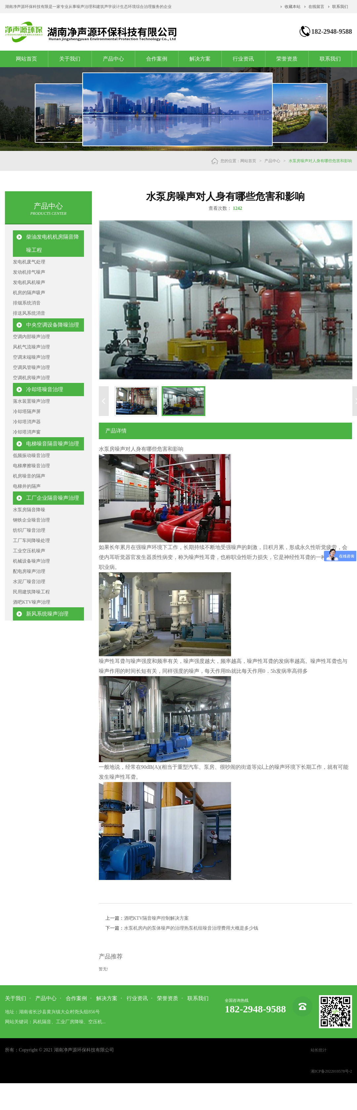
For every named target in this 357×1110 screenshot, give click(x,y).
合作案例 (156, 59)
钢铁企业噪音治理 (31, 520)
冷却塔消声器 (27, 421)
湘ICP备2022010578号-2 (331, 1071)
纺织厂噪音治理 (29, 530)
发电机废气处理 (29, 261)
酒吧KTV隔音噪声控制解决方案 (156, 918)
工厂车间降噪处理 (31, 540)
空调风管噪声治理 (31, 367)
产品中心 (113, 59)
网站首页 (26, 59)
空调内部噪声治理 (31, 336)
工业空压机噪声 (29, 550)
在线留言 (316, 6)
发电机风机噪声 (29, 282)
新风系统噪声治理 (47, 614)
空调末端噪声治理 (31, 357)
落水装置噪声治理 (31, 401)
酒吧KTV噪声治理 (31, 602)
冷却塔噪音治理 (44, 389)
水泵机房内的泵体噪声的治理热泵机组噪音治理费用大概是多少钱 (191, 928)
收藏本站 (292, 6)
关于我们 (69, 59)
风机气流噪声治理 (31, 347)
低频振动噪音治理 (31, 455)
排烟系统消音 (27, 303)
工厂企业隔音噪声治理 (52, 498)
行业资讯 (243, 59)
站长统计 (319, 1050)
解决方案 (200, 59)
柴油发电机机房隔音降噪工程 (52, 243)
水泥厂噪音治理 (29, 581)
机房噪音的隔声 (29, 476)
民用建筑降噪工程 (31, 591)
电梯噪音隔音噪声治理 (52, 443)
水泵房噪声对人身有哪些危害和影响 (320, 161)
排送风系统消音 (29, 313)
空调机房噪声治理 (31, 377)
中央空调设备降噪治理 (52, 325)
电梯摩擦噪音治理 (31, 465)
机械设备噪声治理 (31, 561)
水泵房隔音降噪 (29, 509)
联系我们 (340, 6)
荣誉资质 (287, 59)
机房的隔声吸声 (29, 292)
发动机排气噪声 (29, 272)
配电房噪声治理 (29, 571)
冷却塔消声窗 (27, 432)
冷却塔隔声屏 (27, 411)
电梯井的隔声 (27, 486)
